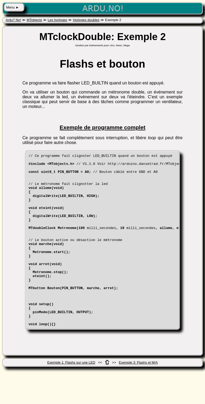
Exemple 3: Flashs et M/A (138, 397)
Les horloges (57, 20)
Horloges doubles (86, 20)
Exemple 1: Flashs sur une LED (71, 397)
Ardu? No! (13, 20)
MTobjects (34, 20)
